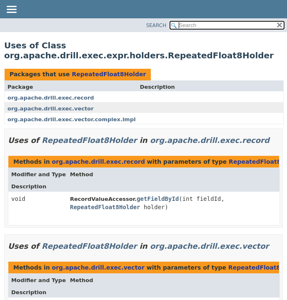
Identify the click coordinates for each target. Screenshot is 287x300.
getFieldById (158, 198)
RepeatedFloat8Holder (109, 74)
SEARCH (156, 25)
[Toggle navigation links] (11, 10)
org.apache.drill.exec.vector (50, 108)
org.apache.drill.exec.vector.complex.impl (71, 119)
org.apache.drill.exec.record (50, 98)
